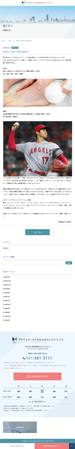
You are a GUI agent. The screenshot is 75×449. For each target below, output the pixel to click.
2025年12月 (7, 281)
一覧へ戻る (37, 232)
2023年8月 (6, 320)
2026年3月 (6, 277)
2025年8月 (6, 289)
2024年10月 (7, 304)
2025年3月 (6, 297)
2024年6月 (6, 312)
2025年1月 (6, 300)
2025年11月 (7, 285)
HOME (3, 40)
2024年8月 (6, 308)
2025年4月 (6, 293)
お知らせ (10, 40)
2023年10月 (7, 316)
